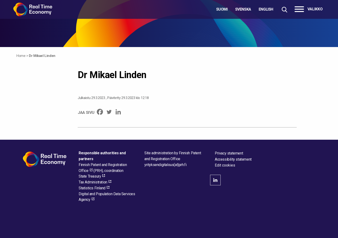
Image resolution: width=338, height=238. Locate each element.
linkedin (215, 180)
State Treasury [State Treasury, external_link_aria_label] (90, 176)
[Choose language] (244, 9)
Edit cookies (225, 165)
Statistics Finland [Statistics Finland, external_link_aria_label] (92, 188)
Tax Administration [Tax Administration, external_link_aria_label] (93, 182)
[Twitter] (109, 112)
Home (20, 56)
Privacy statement (229, 153)
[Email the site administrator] (165, 165)
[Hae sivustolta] (284, 9)
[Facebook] (100, 112)
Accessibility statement (233, 159)
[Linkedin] (118, 112)
